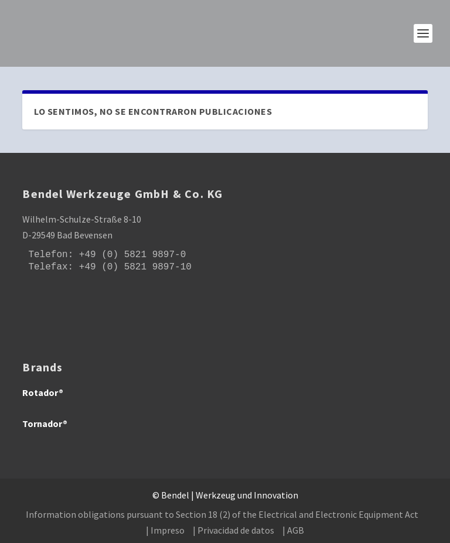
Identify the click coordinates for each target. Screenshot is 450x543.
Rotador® (42, 392)
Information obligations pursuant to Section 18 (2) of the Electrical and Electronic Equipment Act (222, 514)
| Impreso (165, 530)
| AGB (293, 530)
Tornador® (44, 423)
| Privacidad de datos (233, 530)
